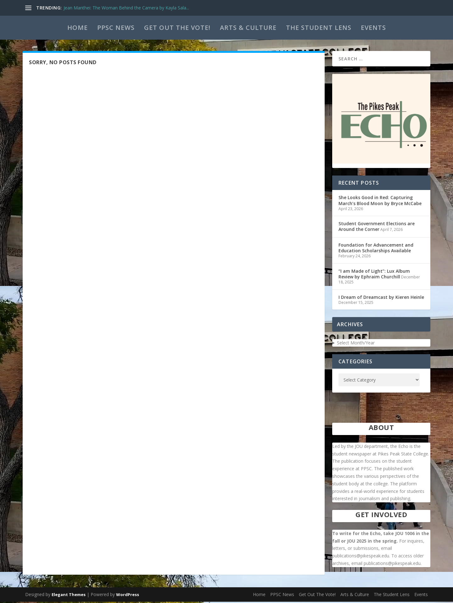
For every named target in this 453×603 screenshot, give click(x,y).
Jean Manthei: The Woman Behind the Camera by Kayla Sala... (126, 8)
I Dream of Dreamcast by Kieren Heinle (381, 298)
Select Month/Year (356, 344)
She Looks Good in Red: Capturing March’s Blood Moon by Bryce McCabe (380, 201)
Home (77, 27)
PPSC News (116, 27)
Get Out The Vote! (177, 27)
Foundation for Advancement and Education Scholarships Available (375, 249)
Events (373, 27)
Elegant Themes (69, 596)
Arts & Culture (248, 27)
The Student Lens (318, 27)
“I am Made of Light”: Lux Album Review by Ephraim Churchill (374, 275)
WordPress (127, 596)
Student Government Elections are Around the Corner (376, 227)
